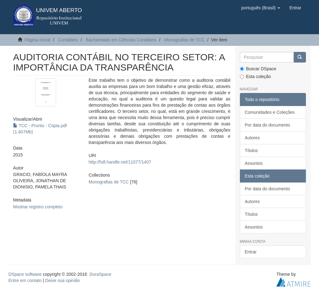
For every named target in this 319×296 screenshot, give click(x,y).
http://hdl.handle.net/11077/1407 (120, 162)
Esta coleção (255, 76)
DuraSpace (100, 274)
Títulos (251, 150)
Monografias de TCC (184, 39)
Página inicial (37, 39)
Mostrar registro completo (38, 206)
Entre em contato (25, 280)
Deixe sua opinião (62, 280)
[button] (260, 8)
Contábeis (68, 39)
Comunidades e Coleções (270, 112)
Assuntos (254, 163)
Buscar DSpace (258, 68)
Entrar (251, 251)
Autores (252, 137)
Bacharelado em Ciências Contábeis (121, 39)
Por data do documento (267, 125)
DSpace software (25, 274)
